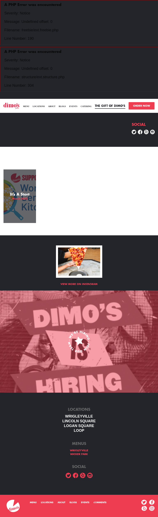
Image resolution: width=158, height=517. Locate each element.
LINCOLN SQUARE (79, 421)
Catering (86, 106)
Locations (39, 106)
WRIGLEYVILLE (79, 416)
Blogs (62, 106)
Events (73, 106)
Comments (100, 503)
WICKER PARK (79, 454)
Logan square (79, 426)
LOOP (79, 430)
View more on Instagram (79, 284)
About (52, 106)
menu (26, 106)
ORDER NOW (141, 106)
